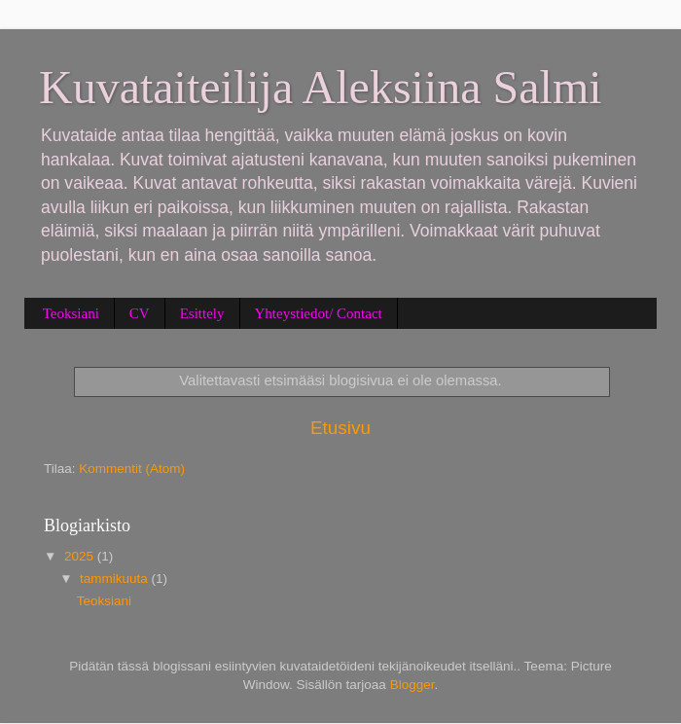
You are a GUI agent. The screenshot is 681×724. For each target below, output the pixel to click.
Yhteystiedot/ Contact (318, 313)
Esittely (202, 313)
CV (139, 313)
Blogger (412, 684)
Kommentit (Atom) (132, 468)
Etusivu (340, 427)
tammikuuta (116, 578)
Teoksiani (71, 313)
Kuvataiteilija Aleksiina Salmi (320, 87)
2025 (80, 556)
